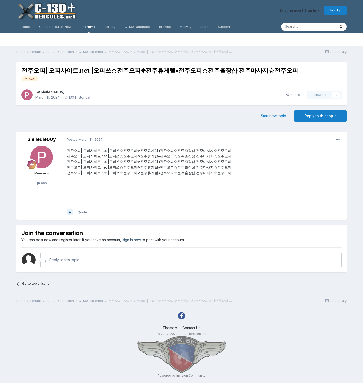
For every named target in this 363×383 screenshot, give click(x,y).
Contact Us (191, 328)
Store (204, 27)
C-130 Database (137, 27)
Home (25, 27)
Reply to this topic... (63, 260)
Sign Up (335, 10)
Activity (185, 27)
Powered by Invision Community (181, 375)
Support (224, 27)
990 (42, 183)
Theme (170, 328)
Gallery (109, 27)
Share (293, 95)
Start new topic (273, 116)
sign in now (131, 240)
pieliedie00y (52, 92)
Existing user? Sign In (299, 10)
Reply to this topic (320, 116)
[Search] (308, 27)
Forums (88, 29)
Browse (165, 27)
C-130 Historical (77, 97)
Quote (82, 212)
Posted (84, 139)
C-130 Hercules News (56, 27)
